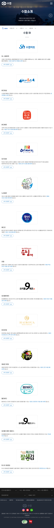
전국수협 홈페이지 (6, 490)
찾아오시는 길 (3, 500)
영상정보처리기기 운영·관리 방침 (44, 500)
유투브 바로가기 (27, 510)
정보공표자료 (5, 495)
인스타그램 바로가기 (23, 510)
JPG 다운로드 (6, 64)
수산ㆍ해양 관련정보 (25, 490)
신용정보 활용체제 (30, 500)
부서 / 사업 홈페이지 (42, 490)
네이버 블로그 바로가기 (31, 510)
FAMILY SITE (32, 495)
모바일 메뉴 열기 (51, 3)
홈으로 (5, 28)
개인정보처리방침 (20, 500)
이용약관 (11, 500)
